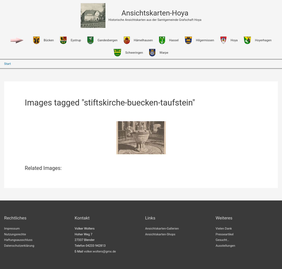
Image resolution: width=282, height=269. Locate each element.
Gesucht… (222, 240)
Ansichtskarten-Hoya (155, 13)
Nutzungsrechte (15, 234)
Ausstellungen (225, 246)
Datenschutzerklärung (19, 246)
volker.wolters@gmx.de (100, 251)
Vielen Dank (224, 228)
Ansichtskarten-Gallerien (162, 228)
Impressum (12, 228)
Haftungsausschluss (18, 240)
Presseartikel (225, 234)
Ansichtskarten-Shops (160, 234)
